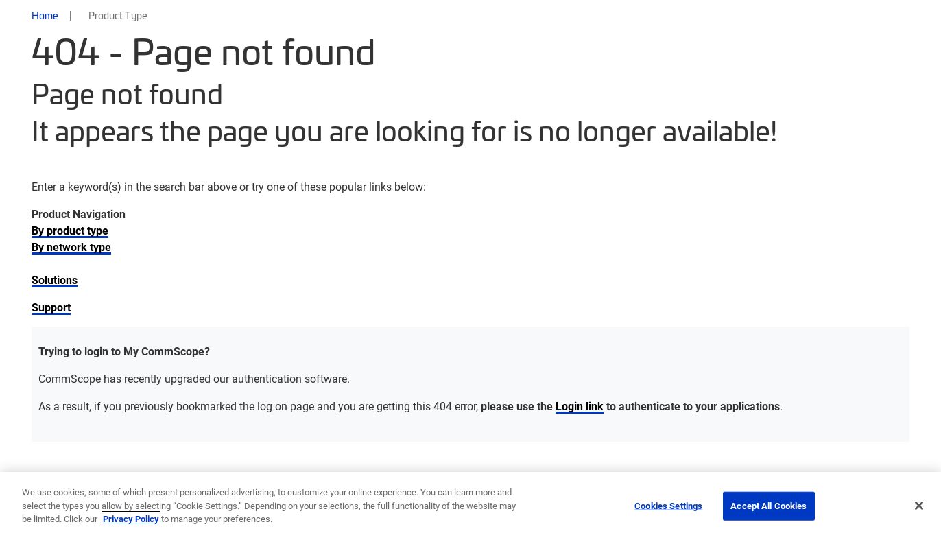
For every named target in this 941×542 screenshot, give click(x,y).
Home (45, 15)
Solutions (55, 279)
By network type (71, 246)
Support (51, 307)
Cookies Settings (668, 505)
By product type (70, 230)
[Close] (919, 506)
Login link (580, 406)
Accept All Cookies (768, 505)
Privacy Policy (131, 518)
